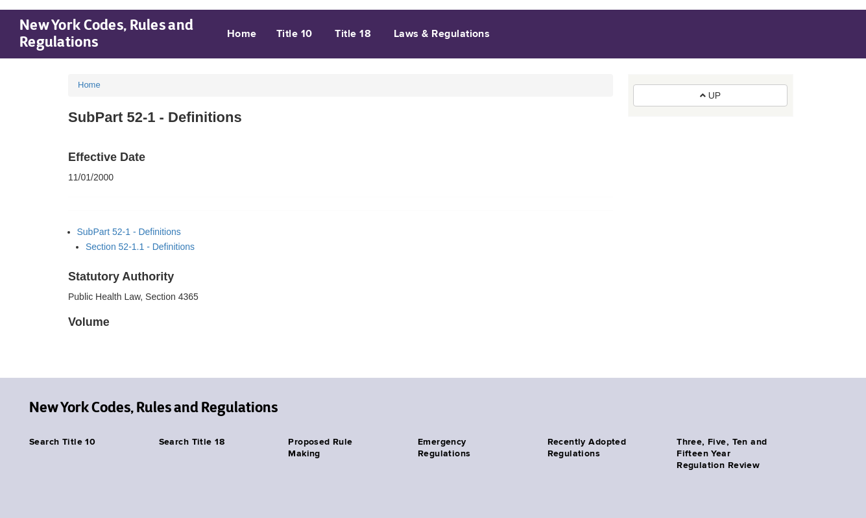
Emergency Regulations (444, 448)
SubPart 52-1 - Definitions (129, 232)
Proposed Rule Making (320, 448)
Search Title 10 (62, 442)
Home (242, 34)
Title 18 (353, 34)
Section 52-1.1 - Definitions (140, 246)
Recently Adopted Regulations (587, 448)
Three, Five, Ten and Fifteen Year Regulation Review (722, 454)
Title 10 (294, 34)
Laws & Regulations (442, 34)
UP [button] (710, 95)
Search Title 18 (191, 442)
